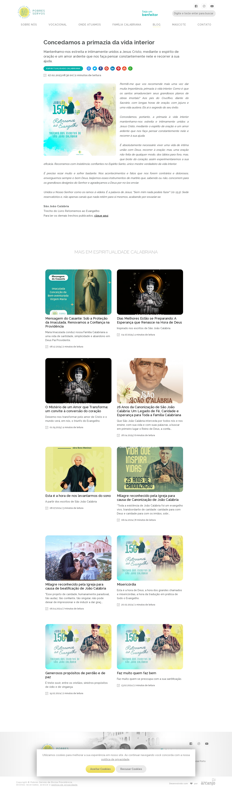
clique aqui (101, 215)
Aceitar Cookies (100, 769)
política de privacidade (115, 759)
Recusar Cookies (131, 769)
